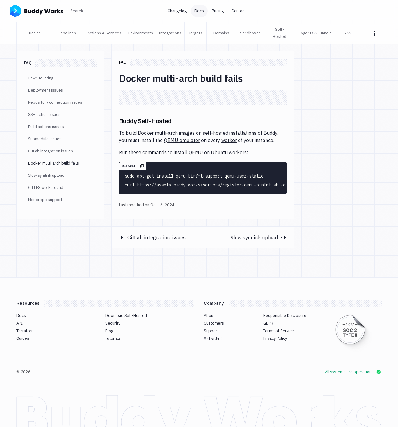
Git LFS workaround (45, 187)
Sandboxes (250, 33)
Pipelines (68, 33)
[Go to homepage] (36, 10)
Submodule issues (44, 138)
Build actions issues (46, 126)
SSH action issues (44, 114)
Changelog (177, 10)
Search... (91, 10)
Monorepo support (45, 199)
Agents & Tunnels (316, 33)
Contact (239, 10)
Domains (221, 33)
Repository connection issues (55, 102)
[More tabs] (374, 33)
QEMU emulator (182, 140)
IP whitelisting (40, 78)
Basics (35, 33)
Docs (199, 10)
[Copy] (142, 166)
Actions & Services (104, 33)
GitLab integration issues (50, 151)
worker (229, 140)
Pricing (218, 10)
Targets (195, 33)
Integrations (170, 33)
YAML (349, 33)
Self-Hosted (279, 33)
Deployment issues (45, 90)
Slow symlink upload (46, 175)
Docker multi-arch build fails (53, 163)
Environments (140, 33)
